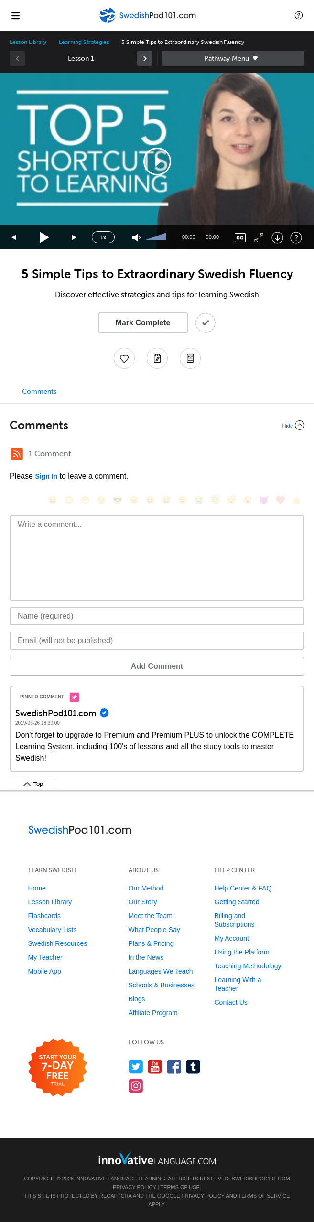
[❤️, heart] (280, 500)
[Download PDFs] (190, 358)
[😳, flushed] (69, 500)
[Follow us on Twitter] (136, 1066)
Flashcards (44, 916)
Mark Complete (143, 323)
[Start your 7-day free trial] (57, 1068)
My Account (232, 938)
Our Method (146, 888)
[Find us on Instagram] (136, 1085)
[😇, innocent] (215, 500)
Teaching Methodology (248, 966)
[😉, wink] (182, 500)
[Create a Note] (157, 358)
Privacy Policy (134, 1187)
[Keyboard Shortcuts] (296, 238)
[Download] (277, 238)
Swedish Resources (57, 943)
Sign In (46, 476)
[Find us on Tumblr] (193, 1066)
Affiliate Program (153, 1013)
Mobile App (44, 971)
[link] (144, 58)
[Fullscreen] (259, 238)
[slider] (156, 237)
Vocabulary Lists (52, 929)
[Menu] (15, 15)
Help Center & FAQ (243, 888)
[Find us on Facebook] (174, 1066)
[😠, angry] (134, 500)
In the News (146, 957)
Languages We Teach (161, 971)
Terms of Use (180, 1187)
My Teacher (45, 957)
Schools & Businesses (162, 985)
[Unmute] (137, 238)
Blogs (137, 999)
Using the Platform (242, 952)
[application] (157, 161)
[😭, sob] (199, 500)
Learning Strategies (84, 42)
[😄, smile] (52, 500)
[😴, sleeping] (231, 500)
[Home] (148, 22)
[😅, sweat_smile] (166, 500)
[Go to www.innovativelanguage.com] (157, 1158)
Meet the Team (151, 916)
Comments (39, 391)
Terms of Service (264, 1196)
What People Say (154, 929)
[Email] (157, 641)
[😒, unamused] (101, 500)
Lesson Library (28, 42)
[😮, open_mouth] (247, 500)
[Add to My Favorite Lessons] (124, 358)
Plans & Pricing (151, 943)
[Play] (45, 238)
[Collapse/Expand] (157, 425)
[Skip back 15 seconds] (14, 238)
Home (37, 888)
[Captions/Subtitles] (240, 238)
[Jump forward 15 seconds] (74, 238)
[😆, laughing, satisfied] (150, 500)
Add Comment (157, 666)
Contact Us (231, 1002)
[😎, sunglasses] (117, 500)
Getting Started (237, 902)
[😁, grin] (85, 500)
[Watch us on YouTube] (155, 1066)
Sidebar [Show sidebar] (233, 58)
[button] (299, 15)
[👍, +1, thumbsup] (296, 500)
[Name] (157, 616)
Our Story (143, 902)
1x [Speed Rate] (103, 237)
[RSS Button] (17, 454)
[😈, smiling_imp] (264, 500)
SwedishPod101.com (260, 1178)
